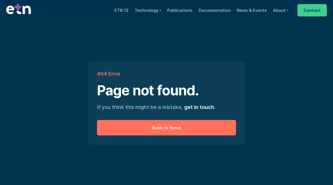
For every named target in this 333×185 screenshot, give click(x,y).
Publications (179, 10)
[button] (148, 10)
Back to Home (166, 127)
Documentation (215, 10)
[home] (18, 10)
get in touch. (199, 107)
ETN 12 (121, 10)
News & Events (252, 10)
